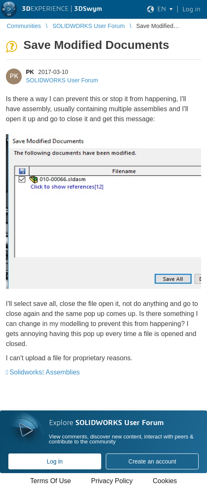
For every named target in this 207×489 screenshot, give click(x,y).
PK (30, 72)
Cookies (165, 480)
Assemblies (63, 372)
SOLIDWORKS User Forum (62, 80)
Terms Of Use (50, 480)
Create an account (152, 461)
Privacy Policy (112, 480)
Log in (55, 461)
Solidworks (26, 372)
